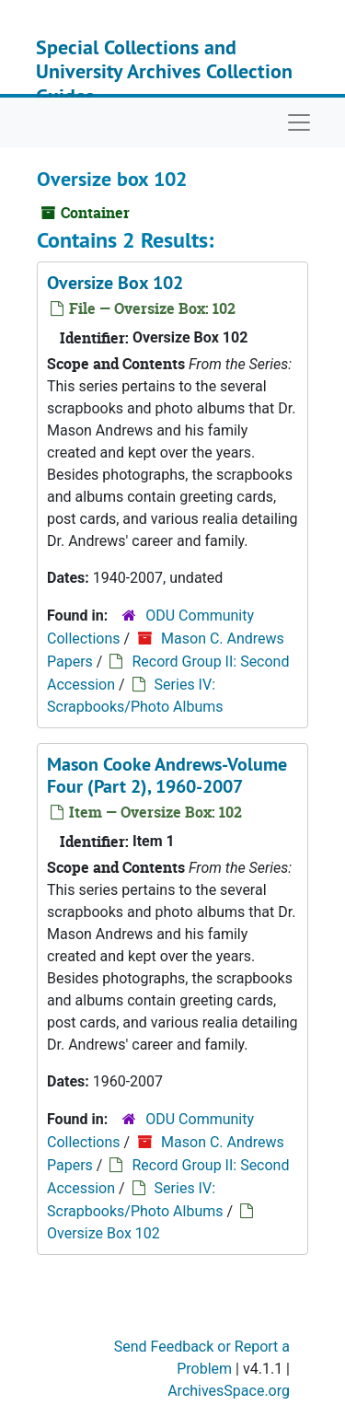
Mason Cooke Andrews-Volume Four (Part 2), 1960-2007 (167, 775)
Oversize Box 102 (115, 283)
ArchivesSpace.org (228, 1391)
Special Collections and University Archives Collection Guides (164, 71)
